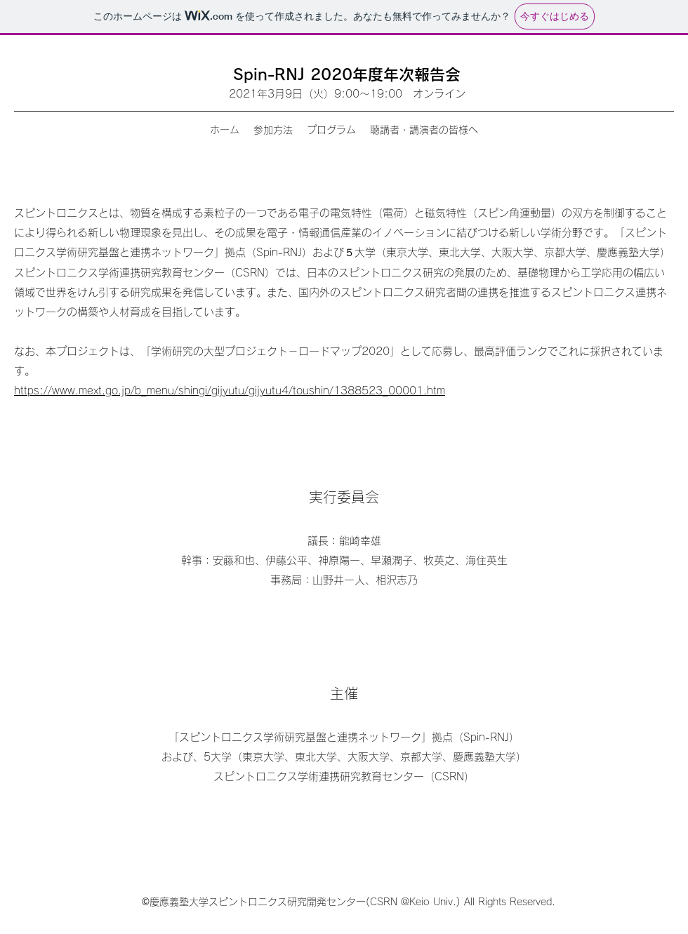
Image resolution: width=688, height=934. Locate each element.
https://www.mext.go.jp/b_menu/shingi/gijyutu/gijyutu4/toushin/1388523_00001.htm (229, 390)
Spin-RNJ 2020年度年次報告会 (347, 74)
